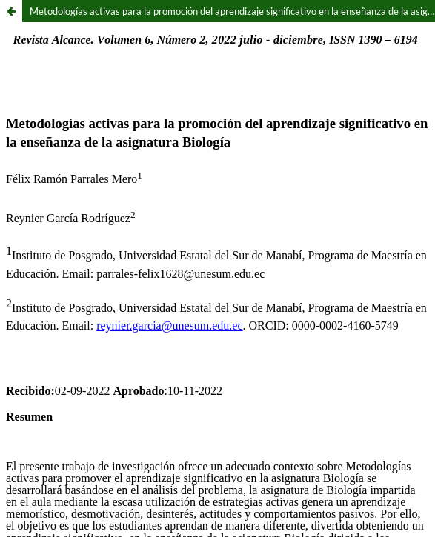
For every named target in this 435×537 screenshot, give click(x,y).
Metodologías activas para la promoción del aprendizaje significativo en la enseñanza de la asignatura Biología (232, 11)
